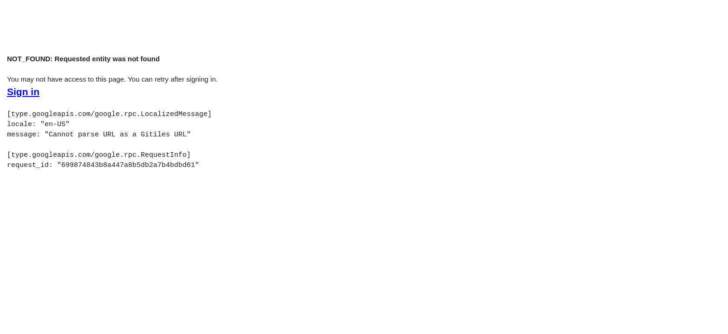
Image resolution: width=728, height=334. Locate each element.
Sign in (23, 92)
